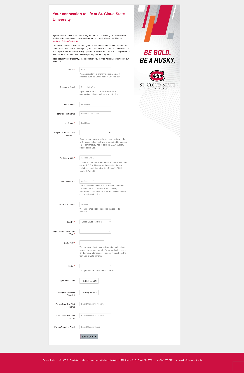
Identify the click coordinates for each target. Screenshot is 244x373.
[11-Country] (95, 222)
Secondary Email (67, 87)
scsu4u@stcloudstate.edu (190, 360)
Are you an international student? (64, 134)
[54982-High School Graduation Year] (95, 231)
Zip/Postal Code (67, 204)
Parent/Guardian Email (64, 327)
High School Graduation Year (64, 232)
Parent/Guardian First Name (65, 305)
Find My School (89, 281)
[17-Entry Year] (92, 242)
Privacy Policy (49, 360)
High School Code (67, 281)
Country (70, 222)
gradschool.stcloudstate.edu (65, 41)
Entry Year (69, 243)
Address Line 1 (67, 158)
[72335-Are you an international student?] (95, 132)
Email (71, 69)
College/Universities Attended (66, 293)
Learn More (89, 336)
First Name (69, 104)
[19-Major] (95, 266)
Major (71, 266)
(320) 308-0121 (166, 360)
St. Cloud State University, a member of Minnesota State (92, 360)
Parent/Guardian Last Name (65, 317)
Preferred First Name (65, 114)
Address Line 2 (68, 181)
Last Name (69, 123)
